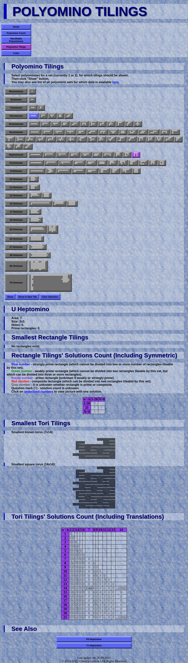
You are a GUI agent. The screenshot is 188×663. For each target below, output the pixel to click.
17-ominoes (16, 212)
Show (10, 297)
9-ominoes (16, 171)
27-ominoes (16, 247)
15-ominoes (16, 203)
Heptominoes (16, 154)
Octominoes (16, 163)
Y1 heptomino (94, 645)
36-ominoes (16, 255)
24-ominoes (16, 239)
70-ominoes (16, 282)
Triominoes (16, 107)
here (115, 82)
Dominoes (16, 99)
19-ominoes (16, 220)
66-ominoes (16, 266)
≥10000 (121, 588)
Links (16, 53)
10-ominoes (16, 179)
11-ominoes (16, 187)
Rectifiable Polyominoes (16, 40)
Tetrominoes (16, 116)
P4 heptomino (94, 639)
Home (16, 27)
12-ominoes (16, 195)
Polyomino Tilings (16, 47)
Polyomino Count (16, 33)
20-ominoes (16, 229)
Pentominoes (16, 124)
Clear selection (50, 297)
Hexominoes (16, 132)
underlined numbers (38, 391)
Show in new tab (27, 297)
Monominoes (16, 91)
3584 (89, 588)
